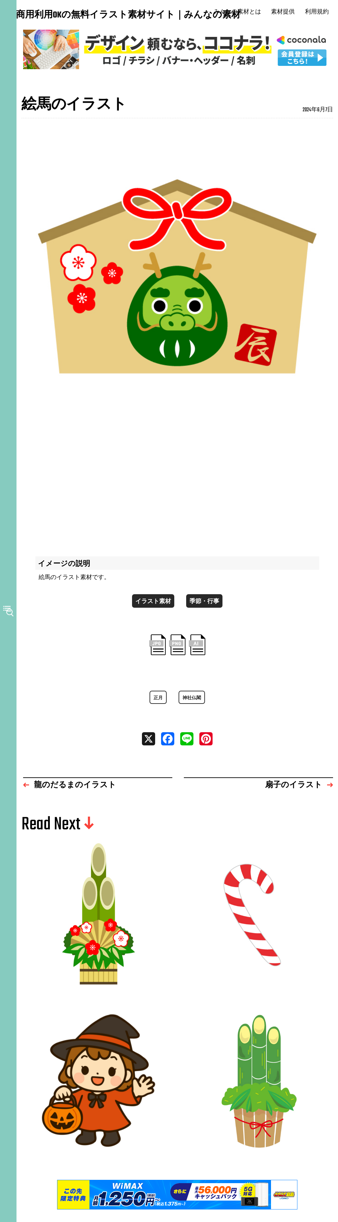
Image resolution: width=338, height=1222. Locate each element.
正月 (157, 704)
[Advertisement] (177, 487)
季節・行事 (206, 604)
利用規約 (321, 12)
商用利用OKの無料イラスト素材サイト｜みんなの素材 (56, 15)
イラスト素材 (151, 604)
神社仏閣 (192, 704)
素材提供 (287, 12)
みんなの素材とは (242, 12)
